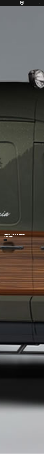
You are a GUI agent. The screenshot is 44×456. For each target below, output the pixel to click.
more (5, 239)
